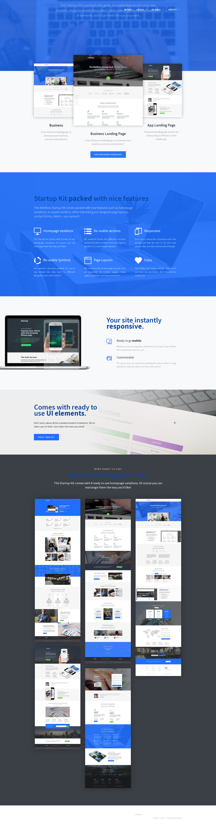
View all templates (174, 818)
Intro (128, 9)
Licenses (138, 814)
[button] (141, 9)
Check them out (46, 437)
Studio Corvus (159, 818)
